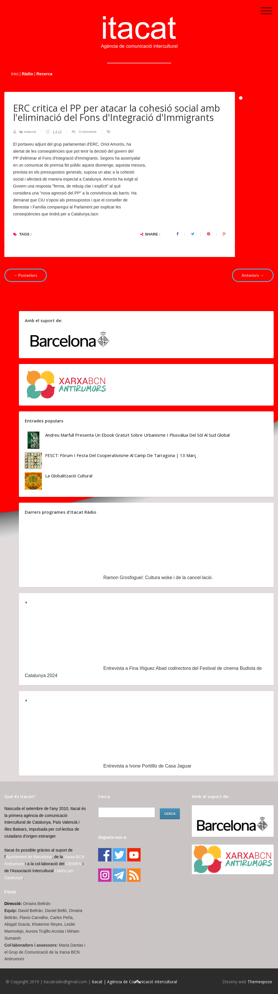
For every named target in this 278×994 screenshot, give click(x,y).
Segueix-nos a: (112, 837)
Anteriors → (253, 275)
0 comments (87, 131)
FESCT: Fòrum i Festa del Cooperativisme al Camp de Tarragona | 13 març (120, 455)
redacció (30, 131)
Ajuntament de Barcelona (29, 856)
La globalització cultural (68, 476)
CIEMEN (73, 863)
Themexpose (259, 981)
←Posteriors (25, 275)
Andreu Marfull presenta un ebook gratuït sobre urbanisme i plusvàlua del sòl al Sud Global (137, 435)
